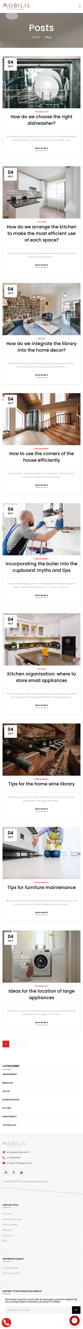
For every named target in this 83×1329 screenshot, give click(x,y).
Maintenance (10, 1116)
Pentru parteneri (10, 1224)
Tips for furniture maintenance (41, 887)
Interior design (11, 1099)
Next (23, 1044)
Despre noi (8, 1235)
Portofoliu (7, 1214)
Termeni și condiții (11, 1273)
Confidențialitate (10, 1268)
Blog (5, 1241)
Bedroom (8, 1082)
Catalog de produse (12, 1219)
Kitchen (7, 1108)
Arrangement (10, 1074)
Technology (9, 1125)
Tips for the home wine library (41, 784)
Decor (6, 1091)
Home (36, 37)
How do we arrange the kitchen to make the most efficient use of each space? (41, 233)
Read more (40, 148)
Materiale (7, 1230)
